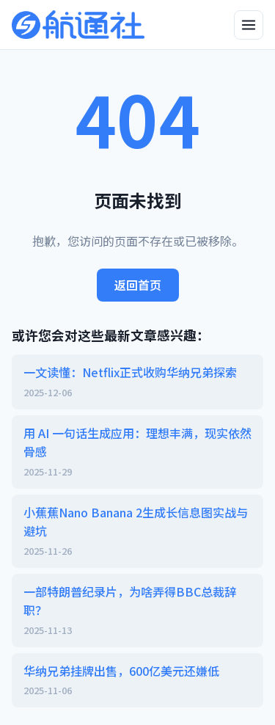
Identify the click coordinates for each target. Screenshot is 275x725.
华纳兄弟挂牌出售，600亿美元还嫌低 (137, 680)
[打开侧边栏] (248, 25)
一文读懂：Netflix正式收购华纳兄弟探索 (137, 381)
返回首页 (137, 285)
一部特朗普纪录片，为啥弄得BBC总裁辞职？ (137, 610)
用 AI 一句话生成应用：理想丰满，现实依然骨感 (137, 452)
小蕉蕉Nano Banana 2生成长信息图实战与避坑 (137, 531)
